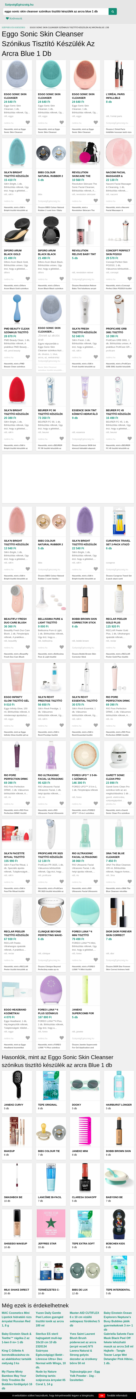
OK (102, 1396)
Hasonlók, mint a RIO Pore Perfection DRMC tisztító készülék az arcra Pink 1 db (118, 735)
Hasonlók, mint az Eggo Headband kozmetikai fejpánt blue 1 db (15, 1047)
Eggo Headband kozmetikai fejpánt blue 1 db (16, 1013)
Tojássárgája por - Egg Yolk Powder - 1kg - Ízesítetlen (85, 1376)
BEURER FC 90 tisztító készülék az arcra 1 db (50, 414)
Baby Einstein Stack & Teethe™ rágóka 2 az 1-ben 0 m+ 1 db (16, 1338)
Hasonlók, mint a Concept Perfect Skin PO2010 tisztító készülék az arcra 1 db (119, 288)
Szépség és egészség (13, 27)
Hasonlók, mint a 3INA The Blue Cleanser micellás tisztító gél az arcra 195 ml (118, 891)
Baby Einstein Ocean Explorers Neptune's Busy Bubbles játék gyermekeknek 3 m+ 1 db (118, 1321)
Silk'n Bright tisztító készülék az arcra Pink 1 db (17, 544)
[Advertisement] (68, 478)
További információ (117, 1395)
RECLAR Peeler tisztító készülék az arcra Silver (16, 935)
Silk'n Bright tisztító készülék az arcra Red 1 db (16, 414)
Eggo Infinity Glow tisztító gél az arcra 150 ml (16, 701)
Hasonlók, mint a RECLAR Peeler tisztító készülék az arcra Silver (16, 969)
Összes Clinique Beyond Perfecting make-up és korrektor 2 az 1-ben (49, 969)
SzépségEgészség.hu (19, 4)
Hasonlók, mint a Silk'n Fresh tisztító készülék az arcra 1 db (83, 366)
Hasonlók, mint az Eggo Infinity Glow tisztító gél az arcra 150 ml (16, 735)
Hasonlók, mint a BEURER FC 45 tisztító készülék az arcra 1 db (118, 448)
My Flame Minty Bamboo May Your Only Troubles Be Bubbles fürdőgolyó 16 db (17, 1380)
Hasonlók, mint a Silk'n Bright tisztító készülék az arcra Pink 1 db (16, 579)
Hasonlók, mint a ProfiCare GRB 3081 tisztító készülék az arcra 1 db (118, 366)
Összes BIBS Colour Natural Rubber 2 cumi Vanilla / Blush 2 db (51, 579)
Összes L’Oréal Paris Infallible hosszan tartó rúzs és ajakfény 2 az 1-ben (119, 132)
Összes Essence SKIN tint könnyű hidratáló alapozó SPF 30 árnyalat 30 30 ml (84, 448)
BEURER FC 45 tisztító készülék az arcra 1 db (118, 414)
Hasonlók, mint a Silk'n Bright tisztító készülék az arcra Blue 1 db (16, 210)
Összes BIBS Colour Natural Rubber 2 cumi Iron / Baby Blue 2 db (51, 210)
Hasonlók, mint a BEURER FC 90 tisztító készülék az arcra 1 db (50, 448)
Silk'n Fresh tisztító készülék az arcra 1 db (84, 332)
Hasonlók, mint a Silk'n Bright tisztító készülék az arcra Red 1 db (16, 448)
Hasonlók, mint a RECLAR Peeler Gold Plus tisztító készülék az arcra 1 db (118, 657)
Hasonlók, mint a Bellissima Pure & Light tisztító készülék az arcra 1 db (51, 657)
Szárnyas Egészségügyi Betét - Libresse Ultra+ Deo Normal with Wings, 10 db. (51, 1359)
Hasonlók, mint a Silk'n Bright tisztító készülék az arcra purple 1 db (84, 579)
